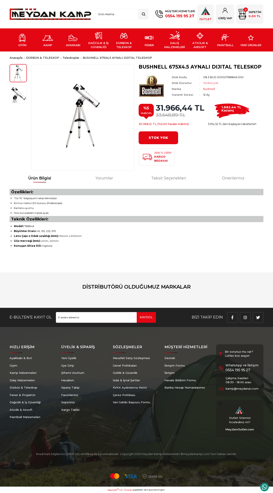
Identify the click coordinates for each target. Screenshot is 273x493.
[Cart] (249, 14)
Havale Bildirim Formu (180, 380)
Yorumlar (104, 178)
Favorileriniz (69, 395)
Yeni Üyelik (68, 358)
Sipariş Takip (70, 387)
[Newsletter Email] (106, 317)
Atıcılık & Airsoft (21, 409)
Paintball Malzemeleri (25, 417)
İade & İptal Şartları (126, 380)
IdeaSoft (113, 490)
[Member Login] (225, 14)
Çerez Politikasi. (124, 395)
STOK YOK (158, 138)
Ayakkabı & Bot (21, 358)
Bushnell (209, 89)
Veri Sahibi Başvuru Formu (131, 402)
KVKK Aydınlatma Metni (130, 387)
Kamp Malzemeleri (23, 372)
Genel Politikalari (125, 365)
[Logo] (50, 14)
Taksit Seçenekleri (168, 178)
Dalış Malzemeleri (22, 380)
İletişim (169, 372)
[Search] (122, 14)
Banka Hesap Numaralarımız (184, 387)
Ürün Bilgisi (39, 178)
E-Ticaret (126, 490)
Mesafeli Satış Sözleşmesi (131, 358)
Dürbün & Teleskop (23, 387)
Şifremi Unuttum (72, 372)
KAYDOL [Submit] (146, 317)
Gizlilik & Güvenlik (125, 372)
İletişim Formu (174, 365)
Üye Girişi (67, 365)
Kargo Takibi (70, 409)
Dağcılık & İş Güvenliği (25, 402)
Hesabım (67, 380)
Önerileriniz (233, 178)
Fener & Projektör (23, 395)
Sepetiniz (68, 402)
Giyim (13, 365)
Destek (169, 358)
